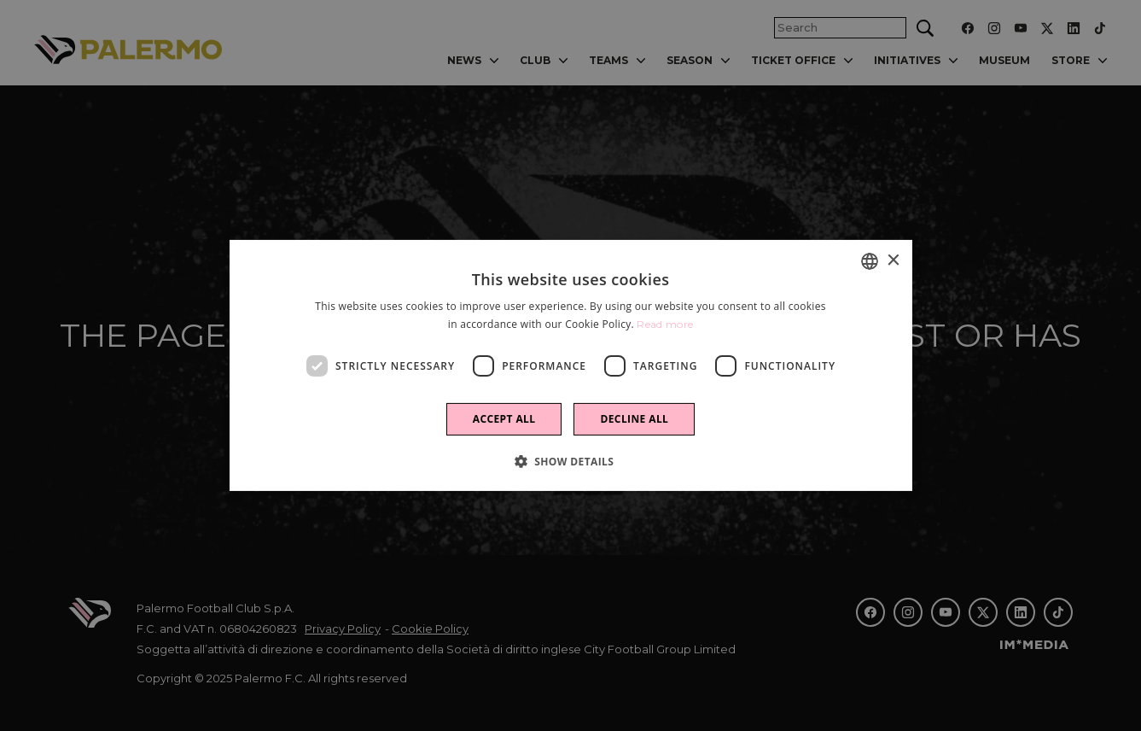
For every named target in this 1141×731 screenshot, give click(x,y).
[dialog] (571, 365)
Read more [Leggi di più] (665, 324)
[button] (570, 461)
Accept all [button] (504, 419)
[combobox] (869, 261)
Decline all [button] (634, 419)
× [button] (893, 260)
